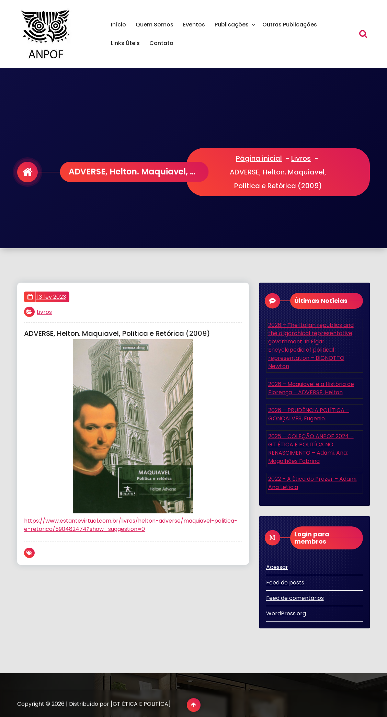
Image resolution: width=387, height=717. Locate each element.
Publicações (232, 25)
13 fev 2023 (46, 297)
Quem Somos (154, 25)
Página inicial (259, 158)
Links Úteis (125, 43)
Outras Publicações (289, 25)
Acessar (277, 567)
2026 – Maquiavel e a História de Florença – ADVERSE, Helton (311, 388)
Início (118, 25)
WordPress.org (286, 613)
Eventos (194, 25)
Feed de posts (285, 583)
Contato (161, 43)
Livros (301, 158)
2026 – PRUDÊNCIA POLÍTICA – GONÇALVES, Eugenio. (308, 414)
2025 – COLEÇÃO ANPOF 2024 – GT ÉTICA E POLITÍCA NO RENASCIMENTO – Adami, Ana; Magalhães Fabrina (311, 448)
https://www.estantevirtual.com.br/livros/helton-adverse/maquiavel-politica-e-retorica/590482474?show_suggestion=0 (130, 525)
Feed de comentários (295, 598)
